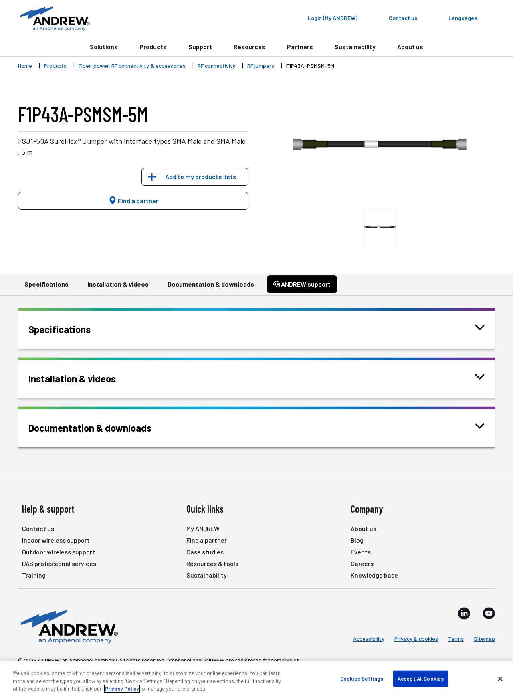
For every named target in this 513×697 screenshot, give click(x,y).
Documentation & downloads (211, 287)
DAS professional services (59, 563)
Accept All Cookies (421, 678)
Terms (456, 638)
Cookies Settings (361, 678)
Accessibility (368, 638)
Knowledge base (374, 575)
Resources (249, 47)
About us (410, 47)
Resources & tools (212, 563)
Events (361, 552)
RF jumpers (260, 65)
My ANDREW (203, 528)
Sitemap (484, 638)
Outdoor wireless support (58, 552)
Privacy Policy (122, 688)
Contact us (38, 528)
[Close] (500, 678)
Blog (357, 540)
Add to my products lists (200, 176)
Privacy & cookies (416, 638)
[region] (256, 679)
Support (200, 47)
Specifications (46, 287)
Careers (362, 563)
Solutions (104, 47)
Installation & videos (118, 287)
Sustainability (355, 47)
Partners (300, 47)
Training (34, 575)
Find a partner (133, 200)
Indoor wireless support (56, 540)
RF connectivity (216, 65)
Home (25, 65)
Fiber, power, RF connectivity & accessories (132, 65)
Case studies (205, 552)
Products (153, 47)
